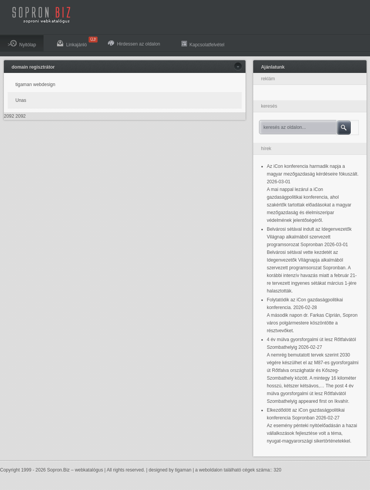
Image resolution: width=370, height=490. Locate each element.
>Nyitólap (22, 43)
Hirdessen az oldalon (134, 44)
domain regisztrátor (33, 67)
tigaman (183, 470)
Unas (20, 100)
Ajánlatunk (272, 67)
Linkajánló (75, 42)
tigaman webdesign (35, 84)
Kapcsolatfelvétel (203, 43)
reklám (268, 78)
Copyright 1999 (15, 470)
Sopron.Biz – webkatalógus (75, 470)
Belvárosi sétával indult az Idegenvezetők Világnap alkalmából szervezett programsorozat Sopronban (309, 236)
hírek (266, 148)
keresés (269, 106)
